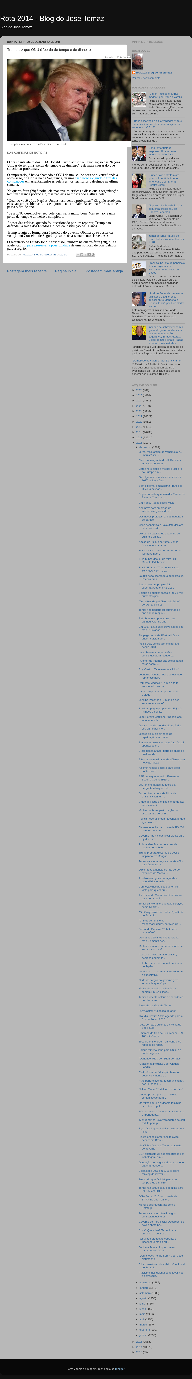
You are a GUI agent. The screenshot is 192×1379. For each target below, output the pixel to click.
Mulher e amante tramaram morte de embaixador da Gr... (161, 948)
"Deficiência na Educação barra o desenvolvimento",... (159, 1074)
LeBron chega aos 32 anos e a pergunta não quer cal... (157, 786)
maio (142, 1313)
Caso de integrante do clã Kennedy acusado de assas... (160, 462)
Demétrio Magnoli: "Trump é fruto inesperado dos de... (159, 684)
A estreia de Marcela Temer (155, 1005)
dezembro (145, 447)
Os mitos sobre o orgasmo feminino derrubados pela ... (160, 1104)
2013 (139, 1352)
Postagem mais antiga (104, 271)
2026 (139, 390)
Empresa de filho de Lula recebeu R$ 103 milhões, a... (161, 1035)
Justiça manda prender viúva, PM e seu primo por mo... (160, 727)
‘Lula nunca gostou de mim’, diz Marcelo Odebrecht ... (158, 560)
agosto (143, 1298)
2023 (139, 405)
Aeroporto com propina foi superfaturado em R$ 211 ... (157, 586)
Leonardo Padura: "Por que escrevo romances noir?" (160, 676)
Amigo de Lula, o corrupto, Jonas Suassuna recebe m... (158, 543)
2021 (139, 416)
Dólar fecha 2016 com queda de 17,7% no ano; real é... (158, 1198)
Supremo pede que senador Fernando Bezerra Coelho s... (162, 496)
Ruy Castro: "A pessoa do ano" (157, 1010)
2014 (139, 1346)
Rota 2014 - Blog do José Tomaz (52, 18)
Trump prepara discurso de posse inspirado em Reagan (159, 854)
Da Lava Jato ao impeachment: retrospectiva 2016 (157, 1249)
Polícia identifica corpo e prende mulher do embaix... (158, 846)
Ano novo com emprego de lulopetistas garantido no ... (156, 509)
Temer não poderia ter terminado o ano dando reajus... (159, 611)
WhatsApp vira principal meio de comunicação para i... (158, 1096)
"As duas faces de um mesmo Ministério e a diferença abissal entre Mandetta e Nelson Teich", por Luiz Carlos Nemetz (166, 300)
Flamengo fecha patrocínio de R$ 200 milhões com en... (161, 829)
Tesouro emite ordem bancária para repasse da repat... (160, 1043)
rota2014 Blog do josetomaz (154, 72)
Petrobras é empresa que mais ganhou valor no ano (157, 620)
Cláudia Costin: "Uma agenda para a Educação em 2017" (161, 1018)
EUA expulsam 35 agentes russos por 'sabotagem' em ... (161, 1155)
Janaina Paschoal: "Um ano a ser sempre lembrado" (159, 701)
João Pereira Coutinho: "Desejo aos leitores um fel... (160, 718)
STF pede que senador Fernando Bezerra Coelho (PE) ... (159, 778)
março (143, 1324)
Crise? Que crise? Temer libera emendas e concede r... (157, 1232)
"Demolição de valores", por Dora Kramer (156, 360)
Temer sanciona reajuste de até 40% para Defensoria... (161, 863)
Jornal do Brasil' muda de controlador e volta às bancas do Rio (166, 239)
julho (142, 1303)
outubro (144, 1287)
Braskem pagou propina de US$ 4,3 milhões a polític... (160, 710)
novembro (145, 1282)
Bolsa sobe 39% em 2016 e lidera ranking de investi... (159, 1172)
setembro (145, 1293)
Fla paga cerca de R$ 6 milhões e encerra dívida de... (159, 637)
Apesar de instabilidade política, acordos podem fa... (158, 956)
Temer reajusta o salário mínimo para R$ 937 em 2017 (161, 1189)
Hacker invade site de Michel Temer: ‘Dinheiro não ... (160, 552)
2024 (139, 400)
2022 (139, 411)
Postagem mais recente (27, 271)
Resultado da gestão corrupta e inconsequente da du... (157, 1240)
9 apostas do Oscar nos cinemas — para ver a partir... (160, 897)
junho (143, 1308)
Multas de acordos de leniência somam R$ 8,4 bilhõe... (157, 990)
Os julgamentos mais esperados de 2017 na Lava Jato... (160, 479)
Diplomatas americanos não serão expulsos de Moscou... (159, 871)
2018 (139, 432)
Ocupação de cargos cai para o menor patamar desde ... (162, 1164)
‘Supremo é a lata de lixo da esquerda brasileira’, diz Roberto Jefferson (165, 208)
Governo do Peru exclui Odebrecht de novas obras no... (161, 1223)
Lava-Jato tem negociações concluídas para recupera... (157, 654)
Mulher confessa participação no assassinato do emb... (158, 812)
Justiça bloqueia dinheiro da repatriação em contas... (155, 735)
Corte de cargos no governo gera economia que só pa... (158, 982)
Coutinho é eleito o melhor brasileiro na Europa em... (160, 470)
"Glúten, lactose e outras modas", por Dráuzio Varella (165, 95)
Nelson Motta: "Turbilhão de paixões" (161, 1089)
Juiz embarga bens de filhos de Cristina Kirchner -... (157, 795)
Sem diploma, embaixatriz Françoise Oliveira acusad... (160, 487)
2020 (139, 421)
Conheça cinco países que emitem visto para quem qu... (159, 888)
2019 (139, 426)
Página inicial (66, 271)
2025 (139, 395)
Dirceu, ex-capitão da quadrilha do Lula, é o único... (159, 535)
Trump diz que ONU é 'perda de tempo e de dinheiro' (158, 1181)
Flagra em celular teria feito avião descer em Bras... (159, 1138)
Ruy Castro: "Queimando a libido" (159, 669)
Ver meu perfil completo (146, 77)
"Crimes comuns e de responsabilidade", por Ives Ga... (160, 922)
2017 (139, 437)
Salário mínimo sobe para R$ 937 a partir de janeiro (160, 1051)
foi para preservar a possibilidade (46, 245)
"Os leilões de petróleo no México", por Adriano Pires (160, 603)
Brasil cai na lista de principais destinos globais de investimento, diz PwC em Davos (166, 267)
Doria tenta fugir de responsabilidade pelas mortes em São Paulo (162, 151)
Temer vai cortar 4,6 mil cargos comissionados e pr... (157, 1215)
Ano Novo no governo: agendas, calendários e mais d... (158, 880)
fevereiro (145, 1329)
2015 (139, 1341)
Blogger (119, 1368)
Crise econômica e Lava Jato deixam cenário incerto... (161, 526)
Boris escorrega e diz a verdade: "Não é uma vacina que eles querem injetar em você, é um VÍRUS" (157, 124)
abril (142, 1319)
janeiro (143, 1335)
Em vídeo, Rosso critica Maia (156, 502)
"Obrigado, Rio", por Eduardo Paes (160, 1058)
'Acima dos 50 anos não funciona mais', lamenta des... (158, 939)
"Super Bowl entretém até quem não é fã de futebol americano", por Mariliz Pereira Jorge (163, 180)
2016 (139, 442)
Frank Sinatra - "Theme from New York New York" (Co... (159, 569)
